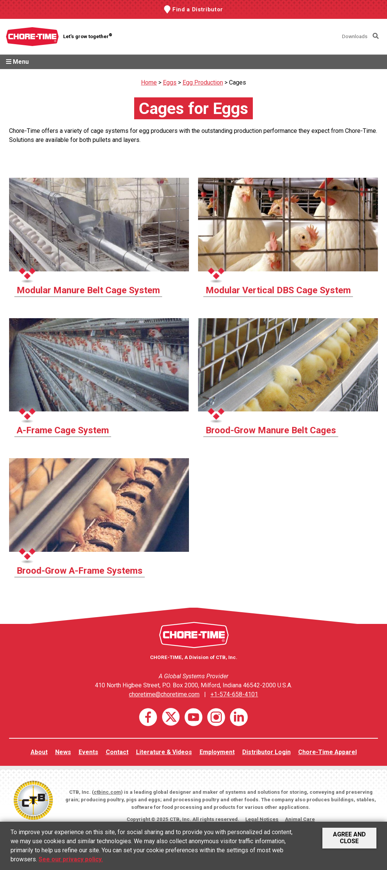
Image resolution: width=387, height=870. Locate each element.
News (63, 752)
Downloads (354, 36)
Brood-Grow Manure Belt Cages (270, 430)
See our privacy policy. (71, 859)
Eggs (169, 82)
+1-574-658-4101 (234, 694)
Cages (237, 82)
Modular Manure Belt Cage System (88, 290)
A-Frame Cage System (62, 430)
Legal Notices (262, 819)
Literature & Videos (164, 752)
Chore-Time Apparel (327, 752)
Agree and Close (349, 838)
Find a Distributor (197, 9)
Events (88, 752)
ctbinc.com (107, 792)
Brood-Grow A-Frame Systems (79, 570)
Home (149, 82)
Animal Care (300, 819)
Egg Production (203, 82)
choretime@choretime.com (164, 694)
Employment (217, 752)
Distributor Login (266, 752)
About (39, 752)
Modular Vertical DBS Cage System (278, 290)
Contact (117, 752)
